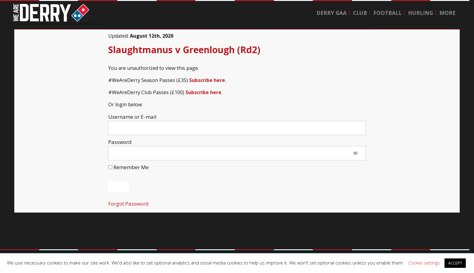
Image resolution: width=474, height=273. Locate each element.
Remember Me (128, 167)
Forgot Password (128, 203)
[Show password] (355, 153)
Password (120, 141)
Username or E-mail (132, 116)
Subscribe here (207, 80)
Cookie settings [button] (424, 263)
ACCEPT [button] (455, 263)
